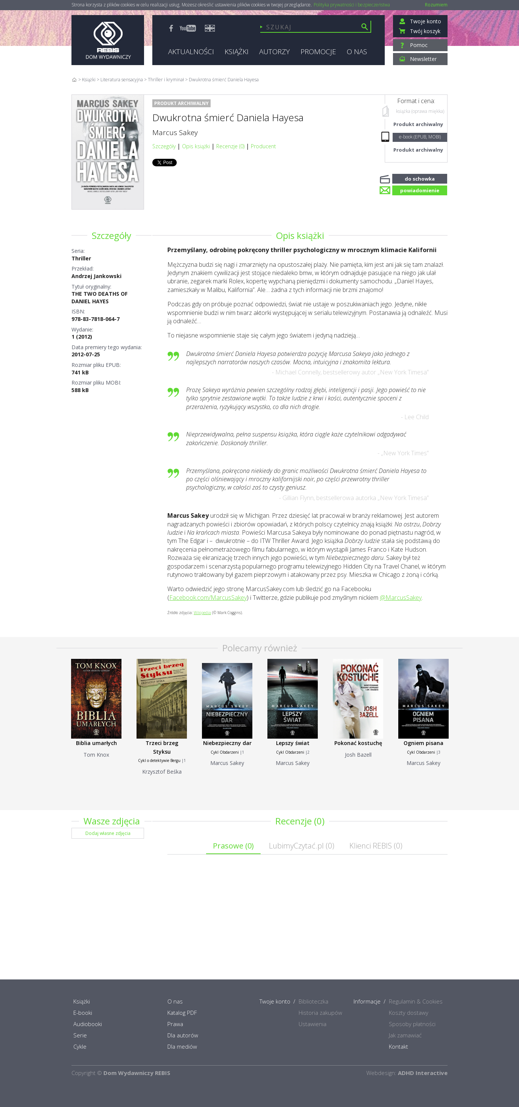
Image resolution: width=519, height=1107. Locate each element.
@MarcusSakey (401, 597)
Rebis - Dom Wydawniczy (107, 40)
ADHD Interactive (423, 1073)
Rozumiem (436, 5)
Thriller (81, 258)
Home (74, 79)
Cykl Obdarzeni (225, 752)
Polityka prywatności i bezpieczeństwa (352, 5)
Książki (89, 79)
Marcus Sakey (175, 132)
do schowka (419, 178)
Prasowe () (233, 846)
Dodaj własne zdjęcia (108, 833)
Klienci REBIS (375, 846)
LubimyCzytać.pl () (301, 846)
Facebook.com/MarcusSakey (208, 597)
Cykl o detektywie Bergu (159, 760)
